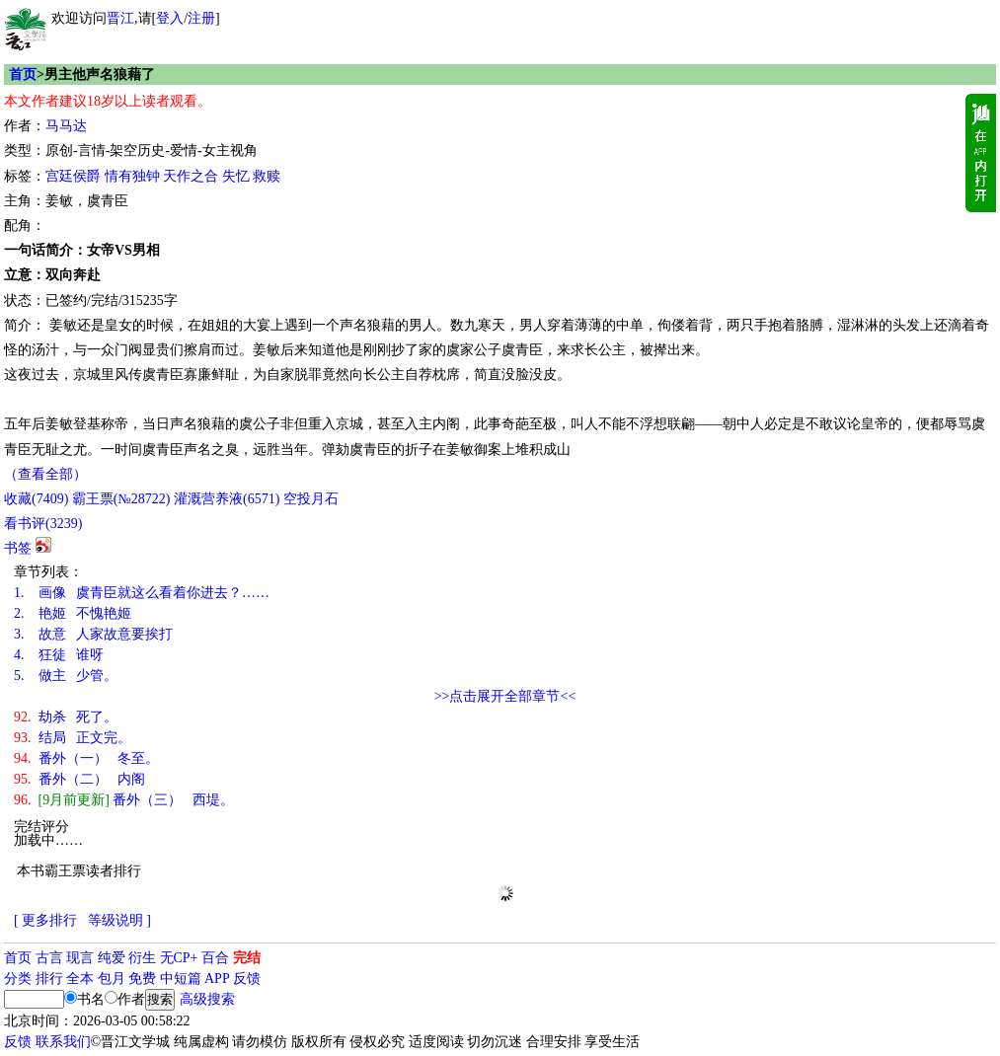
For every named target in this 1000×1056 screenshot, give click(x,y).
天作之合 (190, 176)
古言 (49, 957)
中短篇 (180, 978)
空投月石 (311, 498)
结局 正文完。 (72, 737)
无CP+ (179, 957)
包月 (111, 978)
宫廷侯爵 (73, 176)
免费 (142, 978)
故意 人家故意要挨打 (93, 634)
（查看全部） (45, 474)
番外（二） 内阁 (79, 779)
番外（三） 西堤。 (124, 799)
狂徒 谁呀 (59, 654)
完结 (247, 957)
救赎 (266, 176)
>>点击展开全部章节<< (505, 696)
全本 (80, 978)
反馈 (247, 978)
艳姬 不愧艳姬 (72, 613)
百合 (215, 957)
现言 (80, 957)
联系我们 (63, 1041)
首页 (23, 74)
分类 (18, 978)
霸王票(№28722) (121, 498)
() (36, 498)
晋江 (120, 18)
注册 (201, 18)
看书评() (43, 523)
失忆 (236, 176)
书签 (18, 548)
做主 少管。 (65, 675)
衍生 (142, 957)
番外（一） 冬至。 (86, 758)
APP (217, 978)
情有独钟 (132, 176)
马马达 (66, 125)
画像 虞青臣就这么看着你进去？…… (141, 592)
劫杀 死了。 (65, 717)
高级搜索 (207, 999)
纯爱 (111, 957)
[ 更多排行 (45, 920)
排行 (49, 978)
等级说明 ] (119, 920)
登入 (170, 18)
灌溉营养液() (226, 498)
